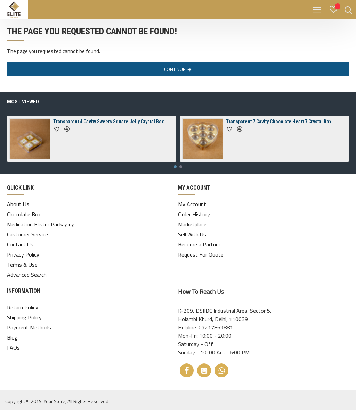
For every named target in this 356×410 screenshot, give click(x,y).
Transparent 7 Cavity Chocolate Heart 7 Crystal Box (278, 121)
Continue (174, 69)
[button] (175, 166)
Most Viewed (23, 102)
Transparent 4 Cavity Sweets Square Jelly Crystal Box (108, 121)
